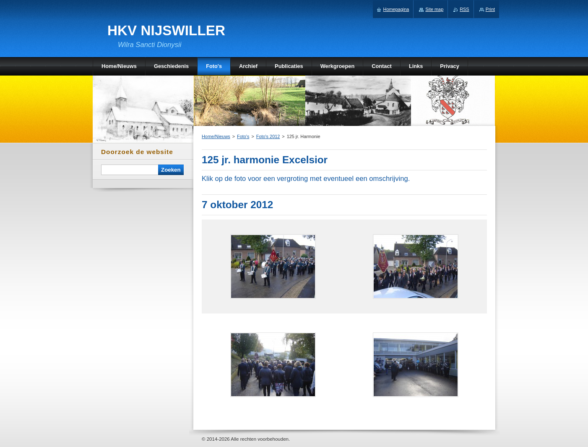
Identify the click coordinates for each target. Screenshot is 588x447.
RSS (464, 9)
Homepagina (396, 9)
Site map (434, 9)
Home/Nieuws (216, 136)
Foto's (243, 136)
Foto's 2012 (268, 136)
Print (490, 9)
